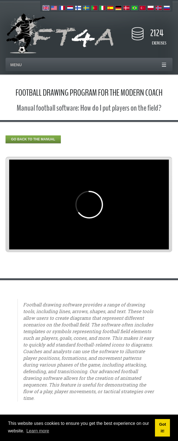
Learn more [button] (37, 430)
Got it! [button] (162, 427)
